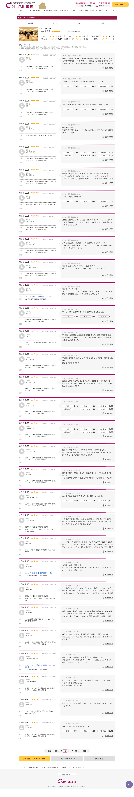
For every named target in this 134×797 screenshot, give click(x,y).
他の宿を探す (99, 766)
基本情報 (30, 31)
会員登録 (92, 3)
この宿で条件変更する (67, 766)
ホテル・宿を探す (34, 10)
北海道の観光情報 (50, 10)
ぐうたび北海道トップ (67, 782)
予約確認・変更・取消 (104, 3)
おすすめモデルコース (94, 10)
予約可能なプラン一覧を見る (34, 766)
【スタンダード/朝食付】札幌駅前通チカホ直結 (38, 581)
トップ (22, 10)
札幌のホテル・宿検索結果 (50, 775)
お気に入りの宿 (84, 6)
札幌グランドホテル (26, 25)
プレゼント (109, 10)
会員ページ (102, 6)
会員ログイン (120, 4)
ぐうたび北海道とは (81, 3)
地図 (103, 31)
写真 (79, 31)
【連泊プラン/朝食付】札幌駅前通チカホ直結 (38, 304)
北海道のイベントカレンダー (71, 10)
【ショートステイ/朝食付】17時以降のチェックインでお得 (40, 674)
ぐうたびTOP (21, 775)
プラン (55, 31)
